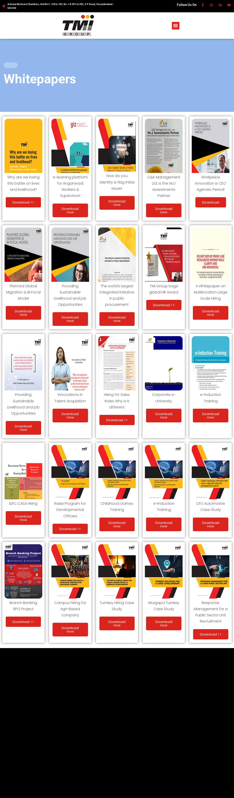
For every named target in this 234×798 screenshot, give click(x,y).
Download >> (23, 202)
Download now (70, 210)
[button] (175, 25)
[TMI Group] (78, 25)
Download (210, 202)
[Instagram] (211, 5)
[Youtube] (229, 5)
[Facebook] (202, 5)
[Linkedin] (220, 5)
